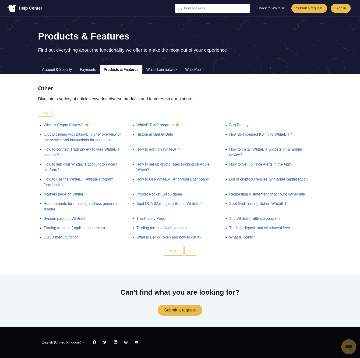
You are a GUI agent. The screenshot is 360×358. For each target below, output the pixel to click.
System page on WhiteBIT (65, 219)
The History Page (150, 219)
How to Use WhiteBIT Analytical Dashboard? (173, 179)
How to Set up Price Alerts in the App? (260, 164)
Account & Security (57, 70)
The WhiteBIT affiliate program (254, 219)
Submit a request (309, 8)
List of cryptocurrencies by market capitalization (268, 179)
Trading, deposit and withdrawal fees (259, 228)
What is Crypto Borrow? (63, 125)
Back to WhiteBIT (272, 8)
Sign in (340, 8)
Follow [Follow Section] (45, 113)
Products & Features (121, 70)
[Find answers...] (212, 8)
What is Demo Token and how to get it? (168, 237)
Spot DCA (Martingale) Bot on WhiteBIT (169, 204)
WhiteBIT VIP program (154, 125)
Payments (88, 70)
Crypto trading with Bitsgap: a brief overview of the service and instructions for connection (82, 137)
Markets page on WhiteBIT (66, 194)
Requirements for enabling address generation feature (82, 206)
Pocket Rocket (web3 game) (159, 194)
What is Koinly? (242, 237)
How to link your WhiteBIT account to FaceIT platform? (80, 167)
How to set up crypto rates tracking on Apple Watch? (172, 167)
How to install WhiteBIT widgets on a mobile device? (265, 152)
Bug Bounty (239, 125)
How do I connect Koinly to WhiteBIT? (260, 134)
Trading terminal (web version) (161, 228)
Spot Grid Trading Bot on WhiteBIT (258, 204)
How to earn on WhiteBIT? (158, 149)
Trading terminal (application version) (74, 228)
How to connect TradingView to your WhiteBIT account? (82, 152)
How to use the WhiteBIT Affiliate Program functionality (78, 182)
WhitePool (193, 70)
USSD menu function (61, 237)
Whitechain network (161, 70)
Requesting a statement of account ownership (267, 194)
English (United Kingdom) (64, 342)
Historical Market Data (154, 134)
